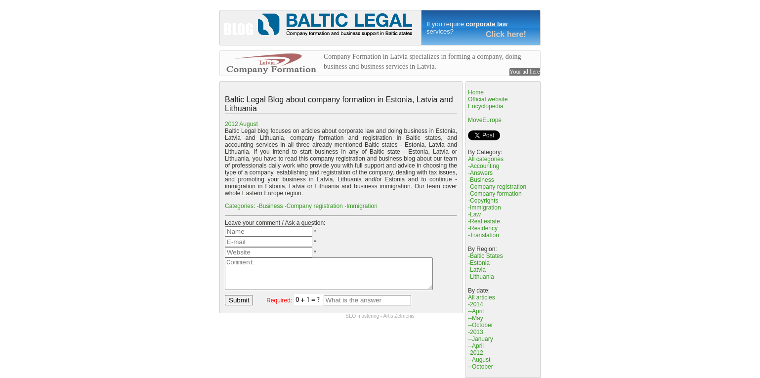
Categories (239, 206)
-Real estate (484, 221)
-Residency (483, 228)
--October (480, 325)
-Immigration (361, 206)
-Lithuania (481, 276)
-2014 (475, 304)
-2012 (475, 352)
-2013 (475, 332)
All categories (486, 159)
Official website (487, 99)
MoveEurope (485, 120)
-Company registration (314, 206)
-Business (270, 206)
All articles (481, 297)
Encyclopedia (485, 106)
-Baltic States (485, 255)
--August (479, 359)
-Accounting (483, 166)
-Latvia (477, 269)
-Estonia (479, 262)
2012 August (241, 124)
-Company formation (495, 193)
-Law (474, 214)
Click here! (506, 34)
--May (475, 318)
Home (476, 92)
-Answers (480, 172)
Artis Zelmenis (398, 322)
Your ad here (524, 71)
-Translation (483, 235)
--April (476, 311)
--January (480, 339)
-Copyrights (483, 200)
